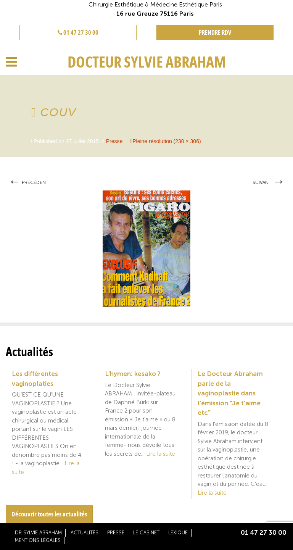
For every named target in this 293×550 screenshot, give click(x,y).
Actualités (84, 532)
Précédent (28, 182)
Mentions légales (38, 540)
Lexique (178, 532)
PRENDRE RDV (215, 32)
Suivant (269, 182)
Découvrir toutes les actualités (49, 514)
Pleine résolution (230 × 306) (166, 141)
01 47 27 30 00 (78, 32)
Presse (114, 141)
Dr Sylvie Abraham (38, 532)
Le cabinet (146, 532)
